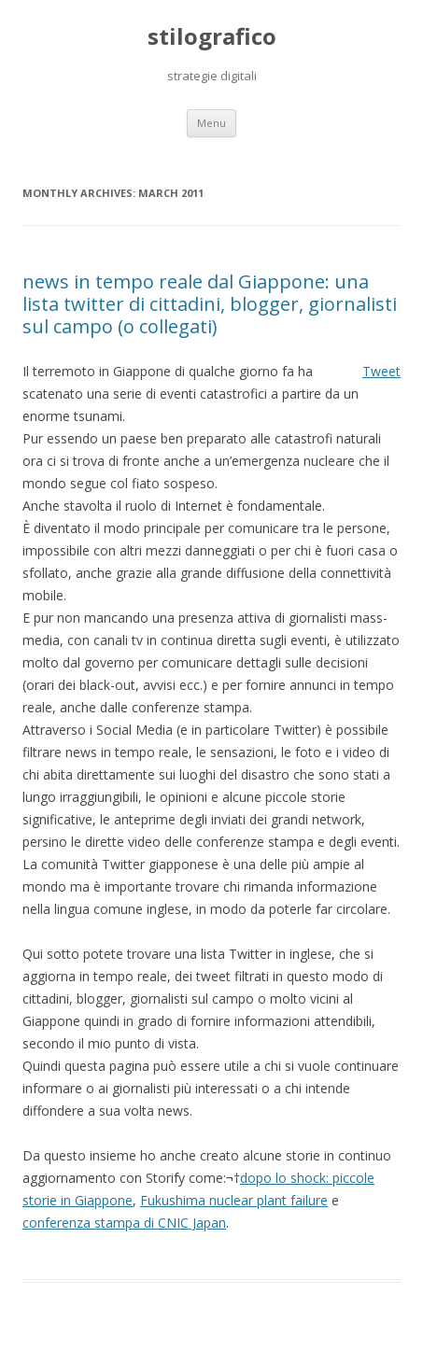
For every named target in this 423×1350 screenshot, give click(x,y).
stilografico (212, 36)
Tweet (381, 371)
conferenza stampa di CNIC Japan (124, 1222)
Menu (211, 123)
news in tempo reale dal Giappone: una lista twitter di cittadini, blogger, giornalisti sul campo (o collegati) (209, 304)
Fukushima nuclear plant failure (234, 1200)
